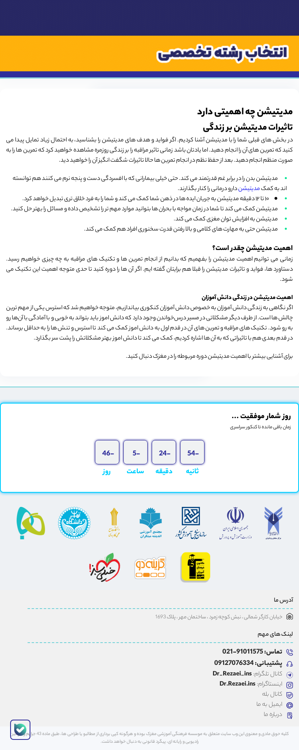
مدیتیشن (249, 189)
